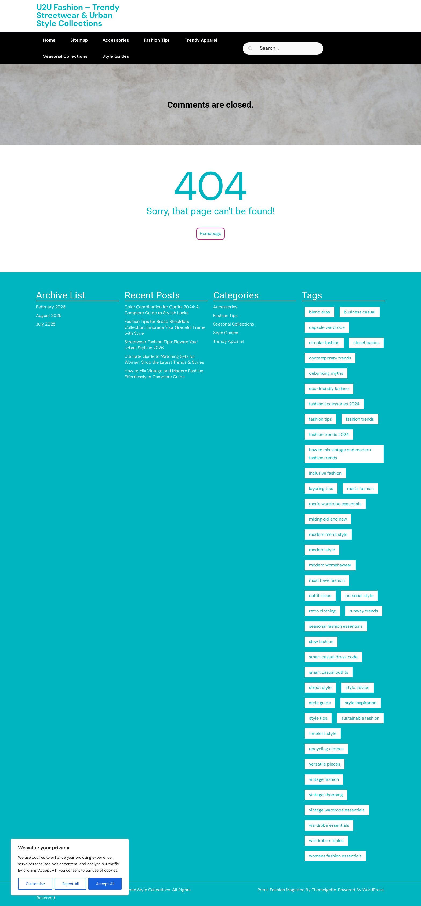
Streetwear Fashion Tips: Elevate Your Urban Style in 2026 (161, 345)
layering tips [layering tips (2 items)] (321, 488)
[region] (70, 867)
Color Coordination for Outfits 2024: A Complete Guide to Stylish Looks (162, 310)
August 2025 (48, 315)
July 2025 (46, 324)
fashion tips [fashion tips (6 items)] (320, 419)
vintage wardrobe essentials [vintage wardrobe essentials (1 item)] (337, 810)
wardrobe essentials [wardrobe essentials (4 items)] (329, 825)
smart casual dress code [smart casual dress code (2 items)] (333, 657)
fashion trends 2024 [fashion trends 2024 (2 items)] (329, 434)
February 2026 (51, 307)
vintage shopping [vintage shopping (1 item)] (326, 794)
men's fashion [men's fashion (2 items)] (360, 488)
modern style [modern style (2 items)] (322, 550)
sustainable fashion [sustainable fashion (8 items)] (360, 718)
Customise (35, 883)
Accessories (116, 40)
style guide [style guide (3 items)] (320, 703)
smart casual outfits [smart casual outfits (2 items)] (328, 672)
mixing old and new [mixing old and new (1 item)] (328, 519)
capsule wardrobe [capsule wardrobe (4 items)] (327, 327)
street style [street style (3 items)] (320, 687)
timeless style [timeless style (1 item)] (322, 733)
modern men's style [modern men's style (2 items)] (328, 534)
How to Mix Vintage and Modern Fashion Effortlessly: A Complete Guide (164, 374)
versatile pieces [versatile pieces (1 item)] (324, 764)
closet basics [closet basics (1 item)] (366, 342)
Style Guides (115, 56)
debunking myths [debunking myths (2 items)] (326, 373)
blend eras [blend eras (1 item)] (319, 312)
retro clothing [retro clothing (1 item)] (322, 611)
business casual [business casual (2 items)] (359, 312)
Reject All (70, 883)
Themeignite (324, 890)
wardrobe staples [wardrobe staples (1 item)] (326, 840)
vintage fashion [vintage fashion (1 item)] (324, 779)
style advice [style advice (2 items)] (357, 687)
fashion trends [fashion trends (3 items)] (360, 419)
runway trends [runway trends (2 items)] (364, 611)
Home (49, 40)
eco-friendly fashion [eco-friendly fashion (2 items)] (329, 388)
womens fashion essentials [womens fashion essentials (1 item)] (335, 856)
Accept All (105, 883)
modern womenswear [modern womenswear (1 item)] (330, 565)
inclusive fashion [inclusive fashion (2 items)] (325, 473)
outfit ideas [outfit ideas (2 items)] (320, 595)
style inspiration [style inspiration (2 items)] (360, 703)
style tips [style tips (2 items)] (318, 718)
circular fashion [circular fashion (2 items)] (324, 342)
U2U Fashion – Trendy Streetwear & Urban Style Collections (78, 15)
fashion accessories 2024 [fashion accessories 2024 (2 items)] (334, 404)
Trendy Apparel (201, 40)
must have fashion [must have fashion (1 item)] (327, 580)
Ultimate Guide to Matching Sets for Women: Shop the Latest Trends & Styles (164, 359)
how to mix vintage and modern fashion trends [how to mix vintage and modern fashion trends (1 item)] (340, 454)
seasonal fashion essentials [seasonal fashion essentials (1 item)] (336, 626)
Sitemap (79, 40)
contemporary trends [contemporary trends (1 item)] (330, 358)
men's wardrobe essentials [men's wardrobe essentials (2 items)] (335, 504)
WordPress (373, 890)
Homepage (210, 233)
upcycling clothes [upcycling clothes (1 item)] (326, 749)
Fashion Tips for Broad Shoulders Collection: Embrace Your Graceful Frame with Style (165, 327)
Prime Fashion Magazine (280, 890)
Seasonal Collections (65, 56)
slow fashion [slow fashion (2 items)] (321, 641)
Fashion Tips (157, 40)
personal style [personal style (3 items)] (359, 595)
